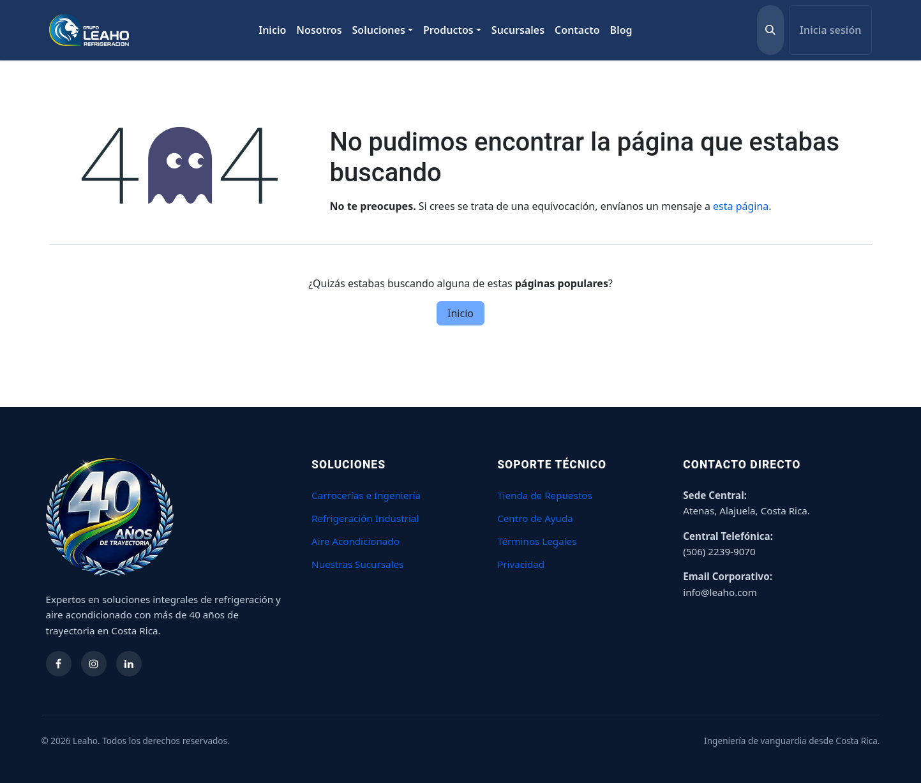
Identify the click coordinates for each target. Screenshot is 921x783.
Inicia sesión (830, 30)
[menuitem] (272, 30)
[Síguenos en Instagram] (94, 663)
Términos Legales (536, 541)
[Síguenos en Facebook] (58, 663)
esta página (740, 206)
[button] (770, 30)
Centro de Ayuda (535, 518)
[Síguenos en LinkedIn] (129, 663)
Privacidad (520, 564)
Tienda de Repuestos (544, 495)
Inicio (460, 313)
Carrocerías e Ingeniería (366, 495)
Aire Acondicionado (355, 541)
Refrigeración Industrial (365, 518)
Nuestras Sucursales (357, 564)
